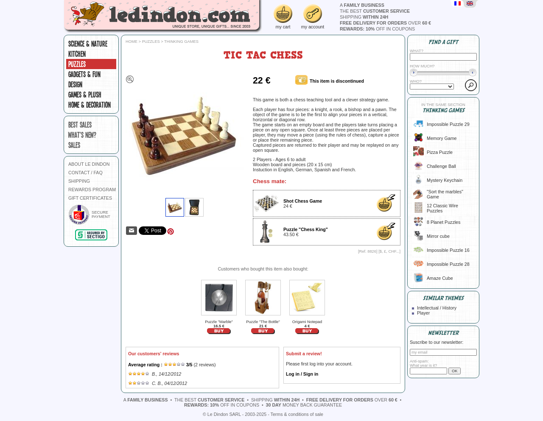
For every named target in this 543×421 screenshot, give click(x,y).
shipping (364, 17)
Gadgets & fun (84, 74)
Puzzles (77, 64)
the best (375, 11)
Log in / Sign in (302, 373)
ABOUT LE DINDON (89, 164)
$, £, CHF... (390, 251)
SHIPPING (79, 181)
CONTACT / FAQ (85, 172)
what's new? (82, 135)
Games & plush (84, 94)
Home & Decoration (89, 105)
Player (423, 312)
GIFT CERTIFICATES (90, 198)
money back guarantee (304, 404)
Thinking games (181, 41)
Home (131, 41)
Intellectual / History (436, 307)
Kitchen (77, 54)
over (385, 22)
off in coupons (377, 28)
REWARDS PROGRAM (92, 189)
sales (74, 145)
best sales (80, 125)
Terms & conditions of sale (297, 414)
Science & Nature (87, 44)
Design (75, 84)
